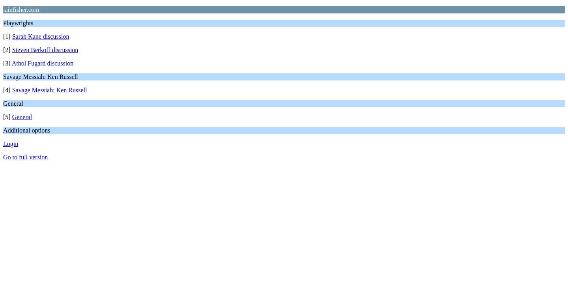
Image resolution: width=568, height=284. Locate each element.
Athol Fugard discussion (42, 63)
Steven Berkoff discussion (45, 50)
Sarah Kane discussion (40, 36)
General (22, 117)
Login (10, 143)
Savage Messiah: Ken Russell (49, 90)
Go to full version (25, 157)
